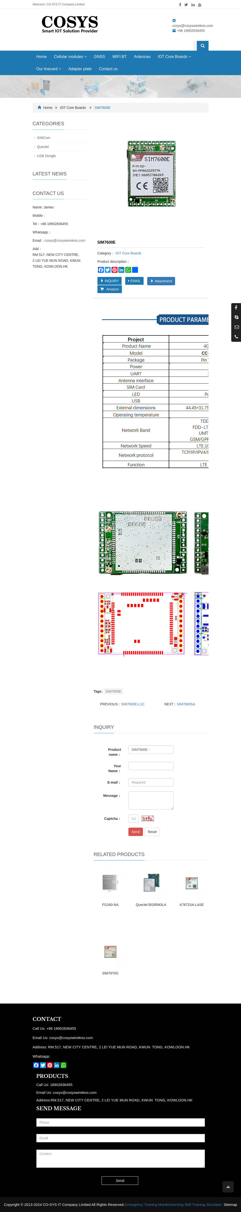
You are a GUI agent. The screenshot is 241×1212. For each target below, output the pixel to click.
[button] (85, 57)
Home (41, 57)
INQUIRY (109, 281)
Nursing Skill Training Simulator (196, 1204)
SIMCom (43, 138)
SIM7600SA (186, 704)
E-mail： (114, 782)
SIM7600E (113, 691)
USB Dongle (46, 156)
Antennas (142, 57)
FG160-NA (110, 905)
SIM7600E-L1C (133, 704)
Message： (112, 796)
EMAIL (134, 281)
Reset (152, 832)
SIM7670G (110, 973)
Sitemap (230, 1204)
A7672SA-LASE (191, 905)
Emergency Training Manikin (148, 1204)
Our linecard (48, 69)
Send (136, 832)
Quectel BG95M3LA (151, 905)
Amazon (109, 289)
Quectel (43, 147)
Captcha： (112, 819)
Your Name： (114, 768)
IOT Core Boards (174, 57)
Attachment (161, 281)
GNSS (99, 57)
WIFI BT (119, 57)
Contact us (108, 69)
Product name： (114, 752)
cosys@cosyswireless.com (192, 26)
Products (52, 1076)
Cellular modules (70, 57)
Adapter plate (80, 69)
